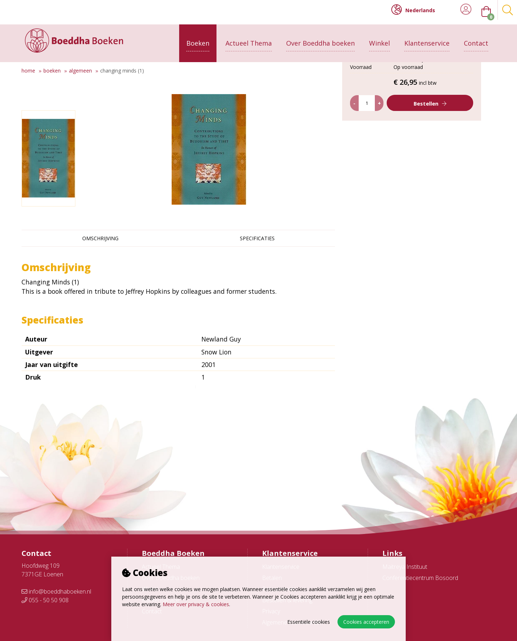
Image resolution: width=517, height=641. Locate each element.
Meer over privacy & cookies (196, 604)
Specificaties (257, 238)
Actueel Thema (248, 38)
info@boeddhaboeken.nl (56, 591)
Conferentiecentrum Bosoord (420, 578)
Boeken (197, 38)
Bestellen (432, 171)
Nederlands (413, 9)
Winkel (379, 38)
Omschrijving (100, 238)
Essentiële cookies (308, 621)
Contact (476, 38)
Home (28, 70)
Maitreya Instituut (404, 567)
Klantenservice (427, 38)
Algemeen (80, 70)
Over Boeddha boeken (320, 38)
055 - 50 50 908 (45, 600)
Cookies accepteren (366, 621)
